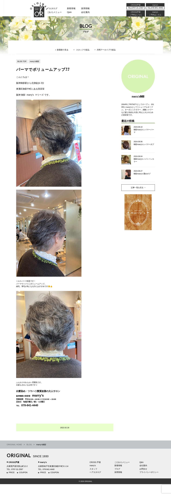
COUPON (23, 483)
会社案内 (89, 13)
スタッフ (35, 13)
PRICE (12, 483)
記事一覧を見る (137, 196)
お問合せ (143, 480)
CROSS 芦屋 (95, 473)
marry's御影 (36, 66)
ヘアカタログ (53, 8)
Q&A (72, 13)
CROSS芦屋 (14, 473)
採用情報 (89, 8)
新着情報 (118, 476)
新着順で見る (61, 55)
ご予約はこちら (155, 16)
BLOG (29, 455)
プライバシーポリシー (148, 483)
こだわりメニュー (122, 473)
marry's (43, 473)
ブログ (117, 480)
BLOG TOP (22, 66)
